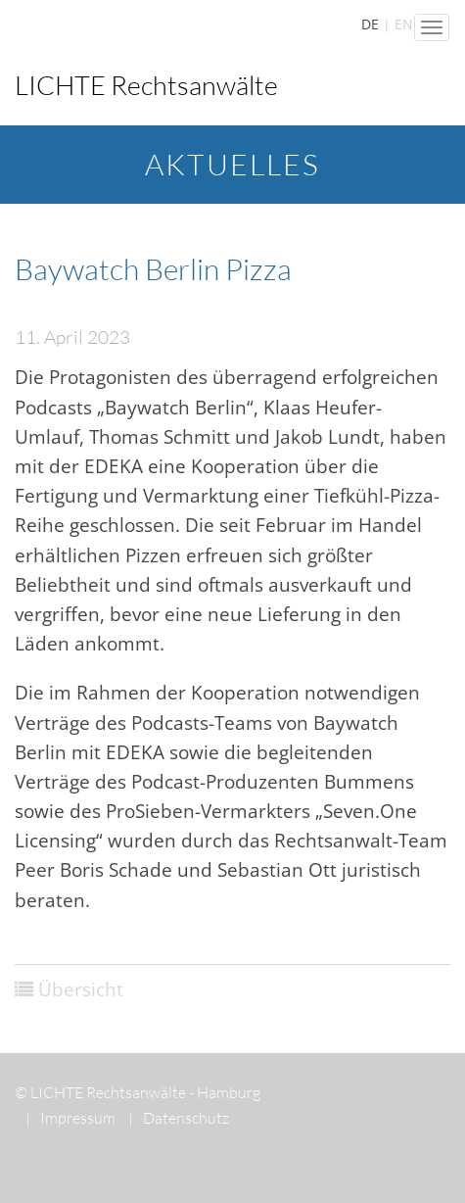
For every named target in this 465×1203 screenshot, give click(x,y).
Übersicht (80, 989)
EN (404, 24)
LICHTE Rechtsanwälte (146, 85)
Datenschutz (178, 1118)
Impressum (70, 1118)
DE (370, 24)
